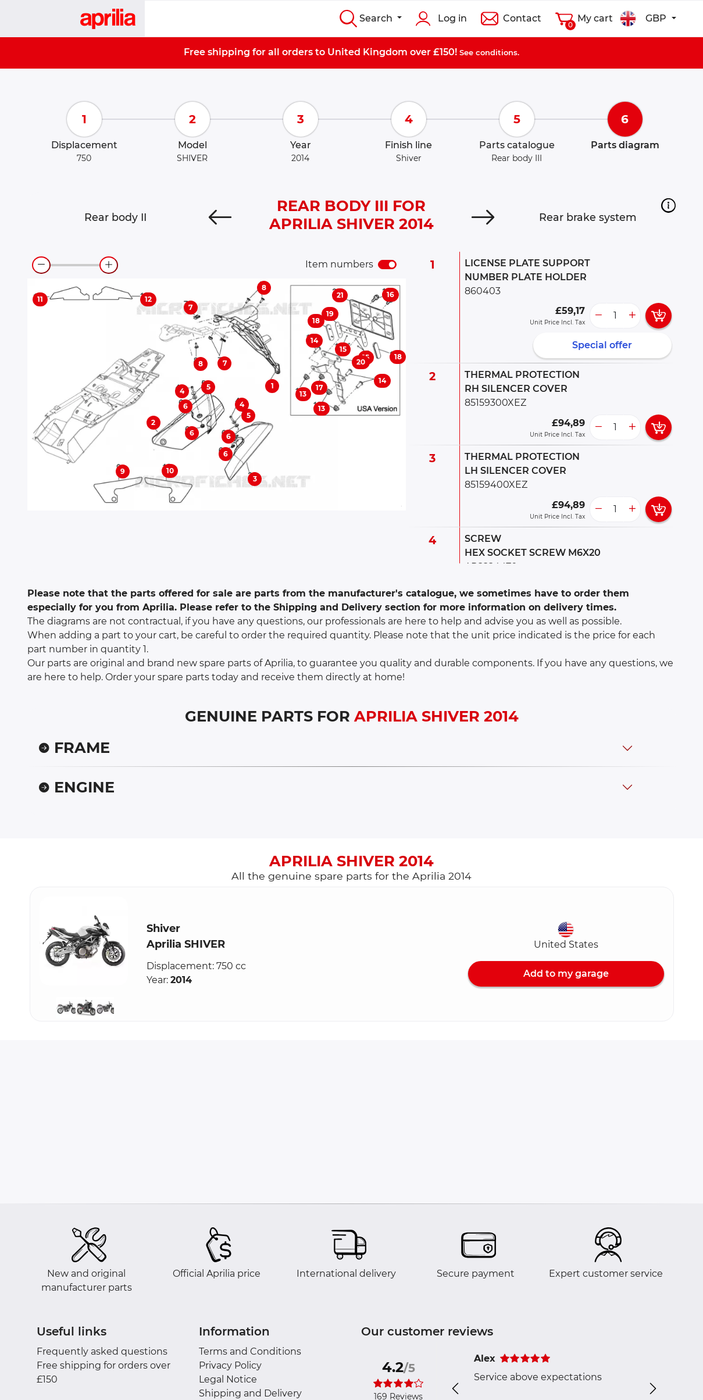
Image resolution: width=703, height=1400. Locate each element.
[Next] (482, 217)
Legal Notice (228, 1379)
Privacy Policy (230, 1365)
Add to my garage (566, 973)
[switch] (387, 264)
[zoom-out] (41, 265)
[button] (668, 205)
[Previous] (220, 217)
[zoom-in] (108, 265)
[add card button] (658, 315)
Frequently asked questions (102, 1351)
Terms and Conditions (250, 1351)
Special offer (602, 345)
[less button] (598, 315)
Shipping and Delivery (250, 1393)
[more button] (632, 315)
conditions (497, 52)
